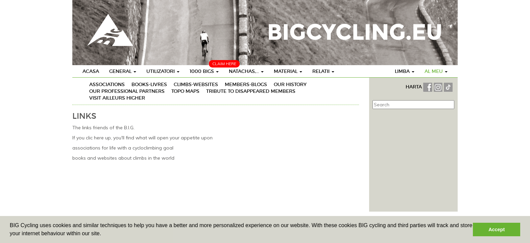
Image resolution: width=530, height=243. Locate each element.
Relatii (323, 71)
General (122, 71)
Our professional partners (127, 91)
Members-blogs (246, 84)
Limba (404, 71)
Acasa (90, 71)
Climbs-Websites (196, 84)
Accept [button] (496, 229)
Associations (107, 84)
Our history (290, 84)
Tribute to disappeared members (250, 91)
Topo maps (185, 91)
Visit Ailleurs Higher (117, 98)
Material (288, 71)
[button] (104, 234)
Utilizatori (162, 71)
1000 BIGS (204, 71)
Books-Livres (149, 84)
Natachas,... (246, 71)
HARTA (414, 87)
